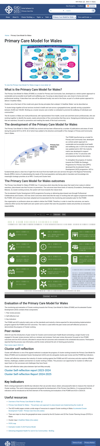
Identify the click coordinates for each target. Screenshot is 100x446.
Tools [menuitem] (47, 17)
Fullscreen (57, 201)
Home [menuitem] (8, 17)
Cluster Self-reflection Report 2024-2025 (28, 360)
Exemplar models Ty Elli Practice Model (22, 414)
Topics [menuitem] (39, 17)
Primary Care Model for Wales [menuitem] (63, 17)
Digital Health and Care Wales (85, 443)
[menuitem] (34, 17)
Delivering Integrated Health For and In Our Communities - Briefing (31, 417)
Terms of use (77, 429)
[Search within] (57, 11)
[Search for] (78, 11)
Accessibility (90, 433)
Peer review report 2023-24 (14, 332)
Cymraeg (92, 6)
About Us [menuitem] (15, 17)
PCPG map (12, 410)
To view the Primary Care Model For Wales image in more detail (27, 72)
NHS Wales (79, 2)
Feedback (80, 6)
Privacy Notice (90, 429)
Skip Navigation (70, 6)
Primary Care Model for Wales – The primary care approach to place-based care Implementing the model (44, 392)
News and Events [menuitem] (83, 17)
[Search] (93, 11)
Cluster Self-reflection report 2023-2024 (28, 357)
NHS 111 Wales (91, 2)
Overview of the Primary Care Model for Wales (24, 388)
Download (46, 283)
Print (63, 201)
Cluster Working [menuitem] (26, 17)
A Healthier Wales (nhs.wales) (27, 407)
